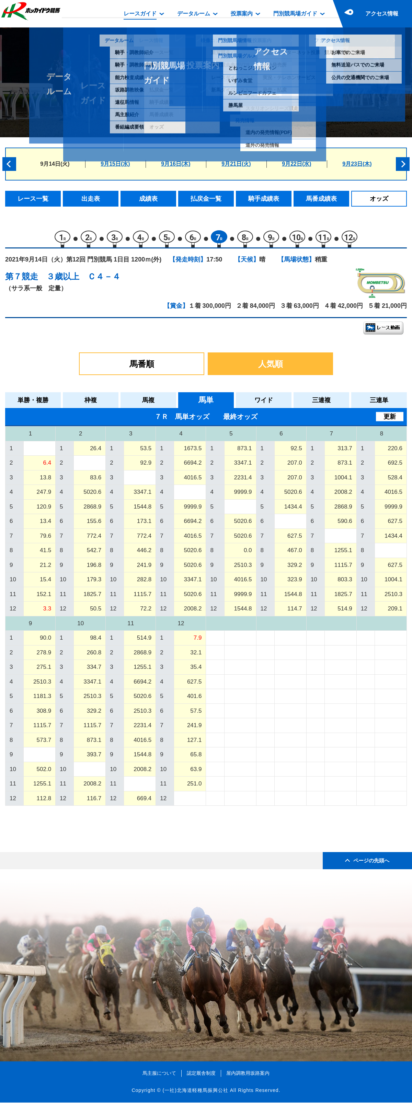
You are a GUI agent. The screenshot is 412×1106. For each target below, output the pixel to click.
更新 (390, 420)
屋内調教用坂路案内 (248, 1076)
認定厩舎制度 (201, 1076)
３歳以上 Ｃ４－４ (83, 279)
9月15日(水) (115, 164)
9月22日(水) (296, 164)
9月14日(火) (54, 164)
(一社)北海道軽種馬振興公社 (195, 1093)
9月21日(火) (236, 164)
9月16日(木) (175, 164)
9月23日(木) (356, 164)
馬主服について (159, 1076)
